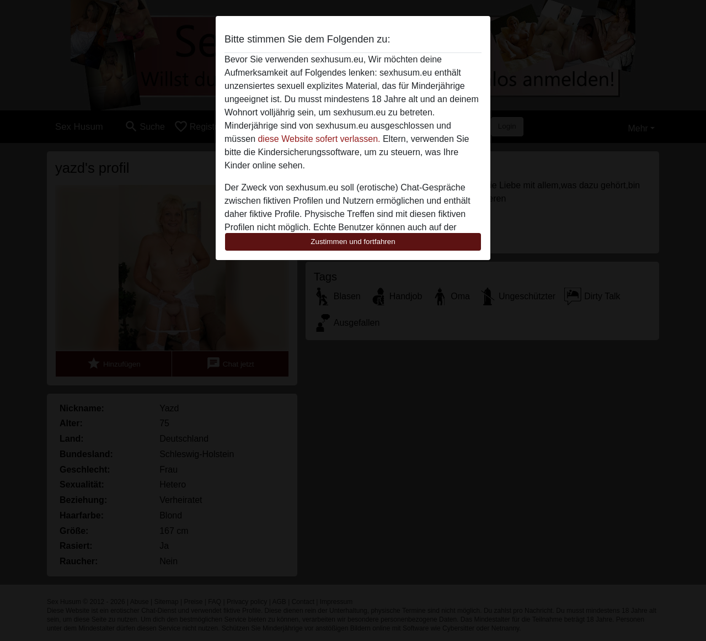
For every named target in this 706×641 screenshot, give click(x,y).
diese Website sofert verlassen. (319, 139)
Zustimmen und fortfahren (353, 241)
